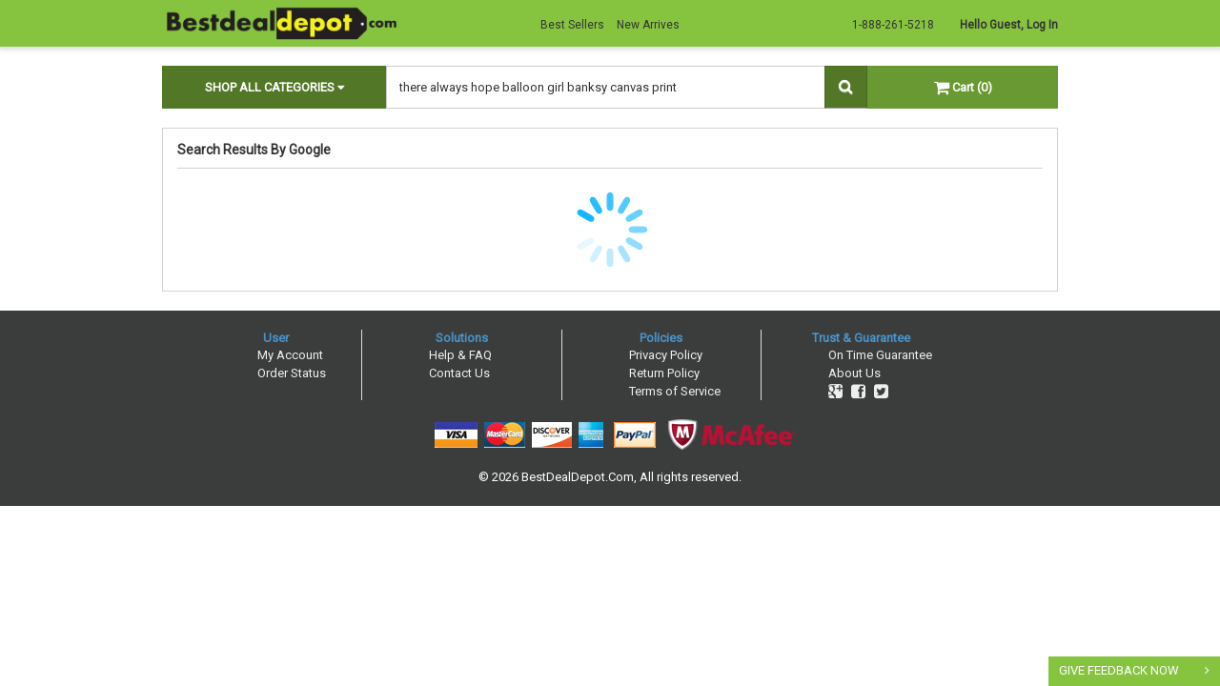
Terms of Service (675, 391)
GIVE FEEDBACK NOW (1119, 670)
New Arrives (648, 24)
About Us (854, 373)
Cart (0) (963, 87)
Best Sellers (572, 24)
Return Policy (664, 373)
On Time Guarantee (880, 355)
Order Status (291, 373)
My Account (290, 355)
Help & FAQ (460, 355)
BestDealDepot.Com (577, 477)
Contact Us (459, 373)
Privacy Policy (665, 355)
